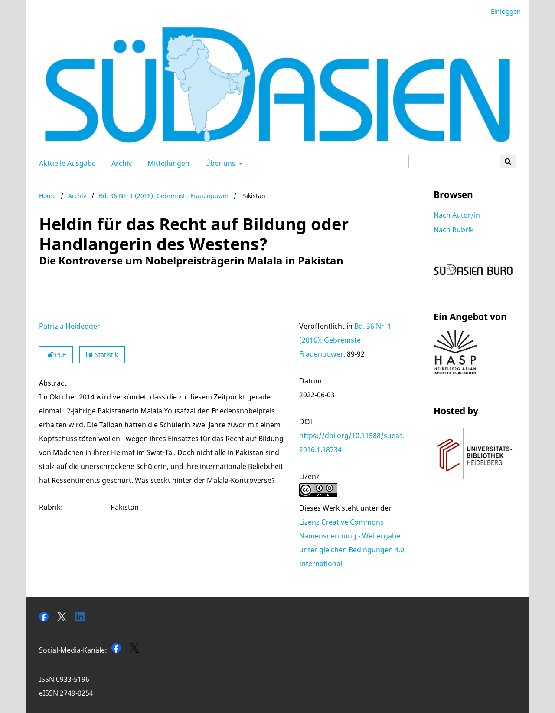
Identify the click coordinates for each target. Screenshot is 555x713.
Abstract (53, 383)
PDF (56, 354)
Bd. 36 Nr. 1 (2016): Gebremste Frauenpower (164, 195)
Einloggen (502, 12)
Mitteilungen (166, 163)
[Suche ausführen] (508, 161)
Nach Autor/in (457, 215)
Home (47, 195)
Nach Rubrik (454, 229)
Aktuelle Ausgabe (66, 163)
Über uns (219, 163)
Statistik (102, 354)
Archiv (120, 163)
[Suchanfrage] (454, 161)
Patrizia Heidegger (69, 326)
